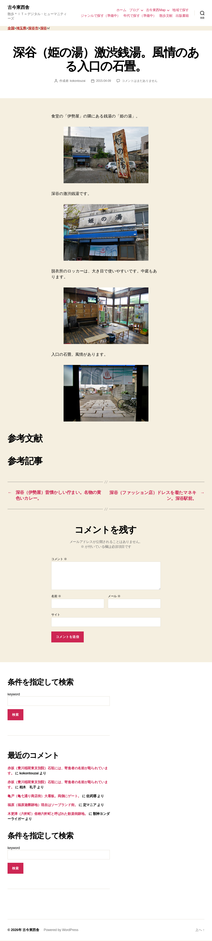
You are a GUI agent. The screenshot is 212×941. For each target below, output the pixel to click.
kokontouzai (77, 81)
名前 (56, 596)
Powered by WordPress (61, 930)
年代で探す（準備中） (139, 16)
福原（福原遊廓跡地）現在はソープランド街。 (43, 805)
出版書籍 (182, 16)
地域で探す (180, 10)
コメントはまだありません (140, 81)
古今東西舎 (18, 7)
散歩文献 (166, 16)
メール (114, 596)
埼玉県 (21, 28)
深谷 (43, 28)
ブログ (134, 10)
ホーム (121, 10)
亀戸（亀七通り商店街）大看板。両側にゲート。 (44, 796)
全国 (11, 28)
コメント (59, 559)
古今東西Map (156, 10)
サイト (55, 614)
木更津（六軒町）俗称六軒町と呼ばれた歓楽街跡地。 (48, 814)
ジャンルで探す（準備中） (100, 16)
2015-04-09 (103, 81)
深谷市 (33, 28)
